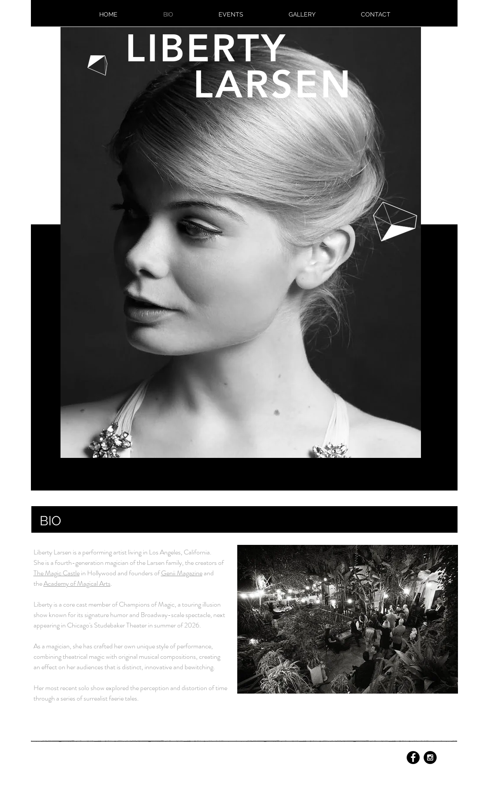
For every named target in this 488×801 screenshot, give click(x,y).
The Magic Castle (57, 573)
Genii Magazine (181, 573)
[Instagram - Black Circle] (430, 757)
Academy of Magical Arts (77, 583)
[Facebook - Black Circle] (413, 757)
